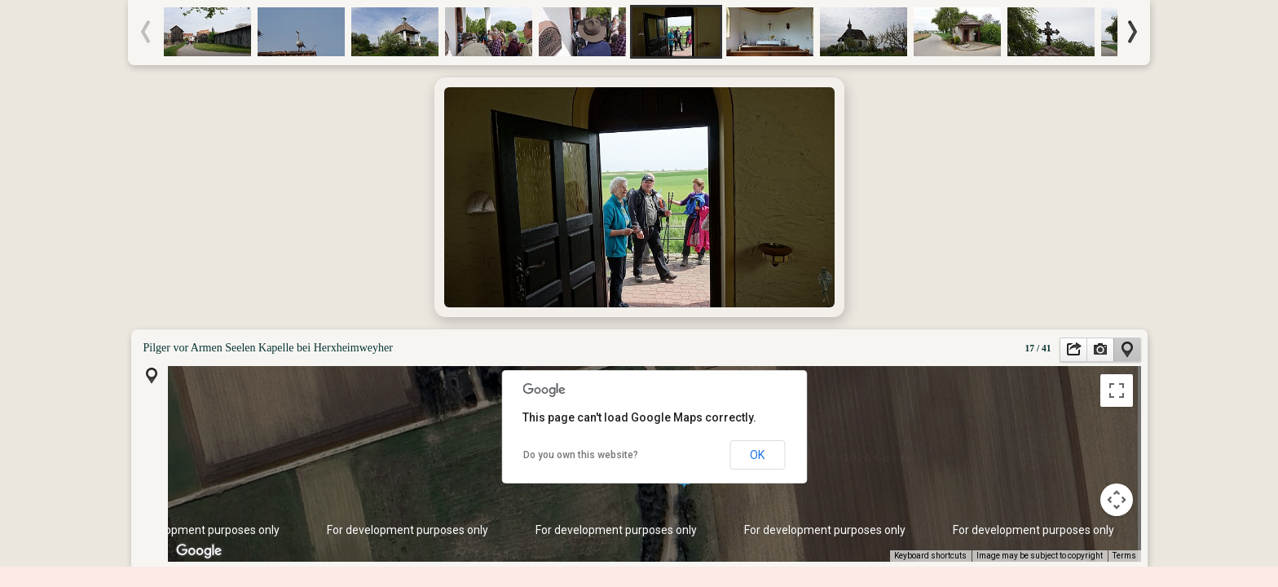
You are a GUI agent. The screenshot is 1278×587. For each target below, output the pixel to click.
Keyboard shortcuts (930, 555)
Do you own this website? (580, 455)
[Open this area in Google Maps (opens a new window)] (199, 551)
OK (757, 454)
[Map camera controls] (1116, 499)
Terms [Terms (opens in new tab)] (1124, 555)
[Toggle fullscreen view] (1116, 390)
